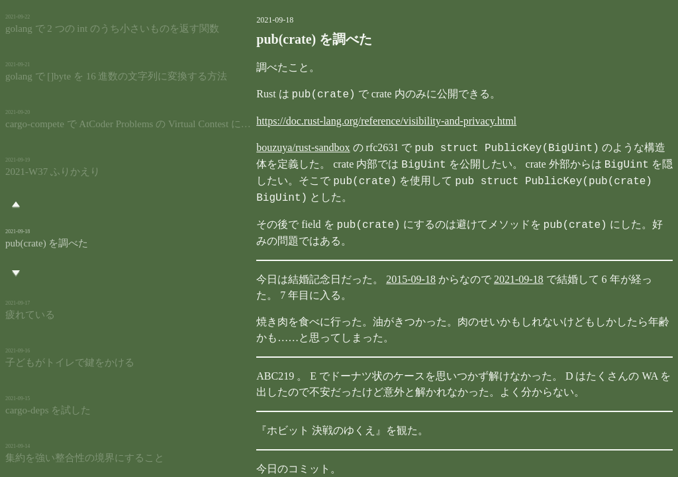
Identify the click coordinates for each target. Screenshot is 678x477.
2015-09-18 (363, 262)
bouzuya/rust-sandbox (255, 148)
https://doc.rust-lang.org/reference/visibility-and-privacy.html (339, 121)
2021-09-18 (471, 262)
